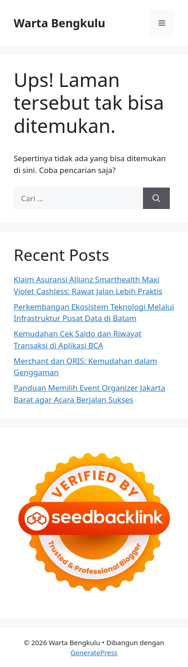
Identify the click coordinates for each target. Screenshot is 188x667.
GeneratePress (94, 652)
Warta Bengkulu (59, 23)
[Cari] (156, 198)
